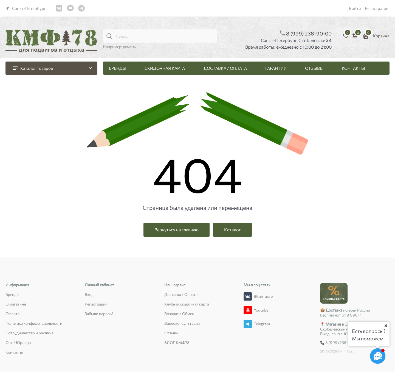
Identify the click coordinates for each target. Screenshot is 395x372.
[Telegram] (248, 324)
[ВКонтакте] (248, 296)
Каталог (232, 229)
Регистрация (377, 8)
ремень (129, 46)
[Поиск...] (109, 36)
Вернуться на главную (176, 229)
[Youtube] (248, 310)
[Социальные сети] (377, 356)
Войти (355, 8)
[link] (25, 8)
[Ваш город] (385, 325)
